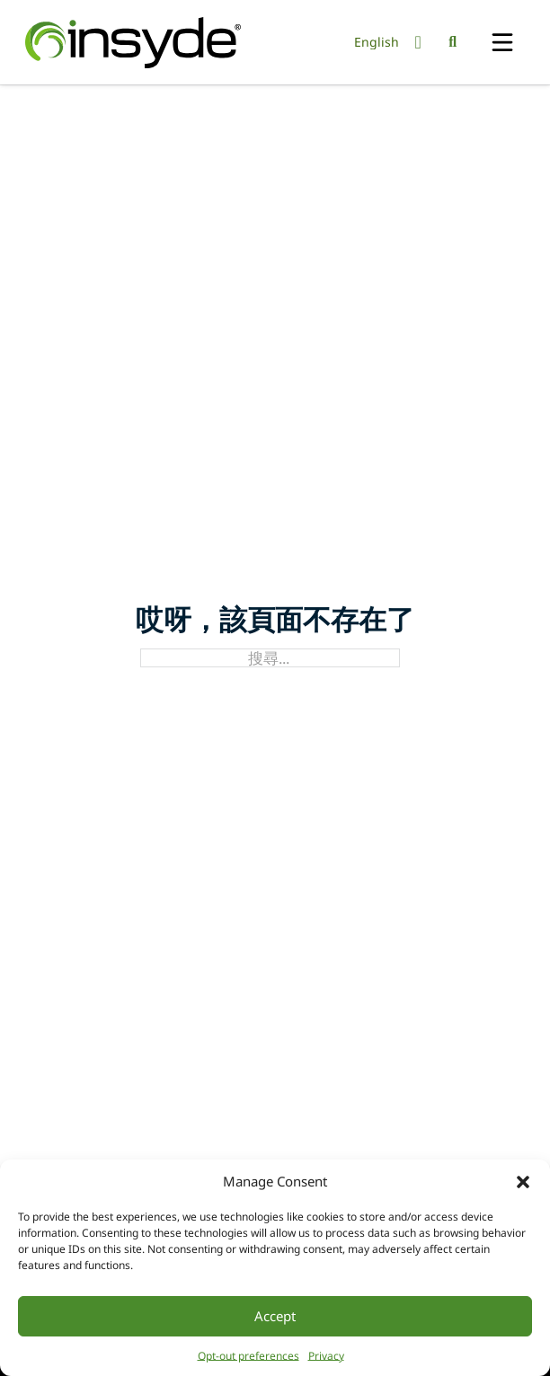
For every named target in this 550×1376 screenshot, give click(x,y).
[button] (523, 1182)
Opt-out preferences (248, 1355)
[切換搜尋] (453, 42)
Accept (275, 1316)
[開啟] (502, 43)
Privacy (326, 1355)
